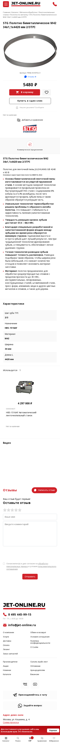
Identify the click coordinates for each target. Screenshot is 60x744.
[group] (30, 50)
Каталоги (7, 674)
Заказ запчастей (10, 654)
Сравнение (42, 741)
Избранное (54, 741)
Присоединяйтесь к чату (32, 694)
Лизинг (6, 649)
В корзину (27, 92)
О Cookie (34, 647)
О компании (8, 633)
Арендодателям (37, 670)
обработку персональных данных (27, 565)
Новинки (7, 670)
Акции (5, 666)
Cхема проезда (11, 722)
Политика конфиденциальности (40, 642)
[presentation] (25, 554)
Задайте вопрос (33, 705)
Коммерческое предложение (30, 150)
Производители (10, 662)
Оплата (6, 645)
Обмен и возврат (38, 633)
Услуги (6, 637)
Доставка (7, 641)
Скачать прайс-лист (39, 662)
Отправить (30, 576)
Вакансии (34, 674)
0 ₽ (30, 741)
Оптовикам (35, 666)
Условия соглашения (39, 637)
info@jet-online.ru (22, 625)
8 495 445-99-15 (19, 614)
